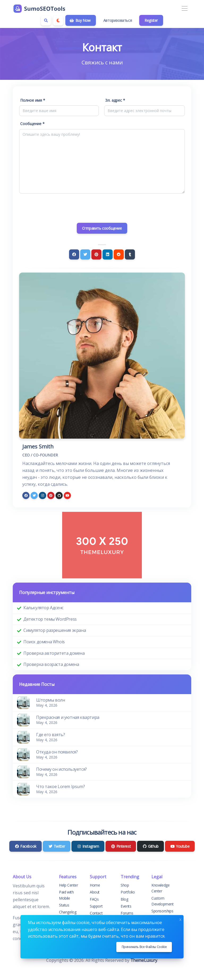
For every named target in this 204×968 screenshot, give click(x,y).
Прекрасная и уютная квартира (67, 717)
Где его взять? (50, 735)
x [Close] (180, 918)
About (95, 892)
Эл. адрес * (115, 100)
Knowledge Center (160, 888)
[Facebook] (74, 254)
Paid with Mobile (66, 894)
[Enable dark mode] (58, 20)
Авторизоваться (117, 20)
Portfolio (128, 892)
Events (126, 906)
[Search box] (46, 20)
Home (95, 885)
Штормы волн (50, 700)
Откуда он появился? (57, 752)
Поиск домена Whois (44, 642)
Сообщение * (32, 123)
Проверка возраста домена (51, 664)
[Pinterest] (96, 254)
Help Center (68, 885)
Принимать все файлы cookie (144, 947)
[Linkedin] (108, 254)
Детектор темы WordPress (50, 619)
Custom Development (162, 901)
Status (64, 905)
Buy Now (80, 20)
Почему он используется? (61, 769)
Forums (127, 913)
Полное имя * (32, 100)
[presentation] (102, 208)
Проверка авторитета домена (54, 653)
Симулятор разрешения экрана (54, 630)
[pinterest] (50, 495)
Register (151, 20)
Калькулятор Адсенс (43, 608)
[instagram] (42, 495)
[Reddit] (119, 254)
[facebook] (25, 495)
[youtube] (67, 495)
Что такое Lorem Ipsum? (60, 786)
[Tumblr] (130, 254)
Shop (125, 885)
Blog (124, 899)
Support (96, 906)
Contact (96, 913)
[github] (59, 495)
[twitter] (34, 495)
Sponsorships (162, 910)
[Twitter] (85, 254)
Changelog (67, 912)
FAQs (94, 899)
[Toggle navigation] (184, 8)
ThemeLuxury (143, 960)
